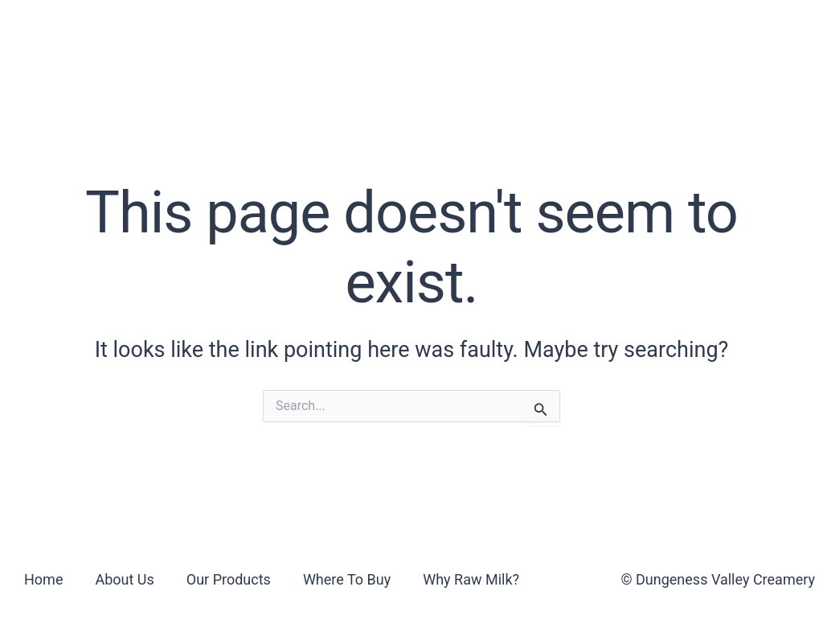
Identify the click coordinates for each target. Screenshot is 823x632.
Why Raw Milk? (545, 35)
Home (43, 579)
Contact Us (682, 35)
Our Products (256, 35)
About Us (133, 35)
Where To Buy (397, 35)
